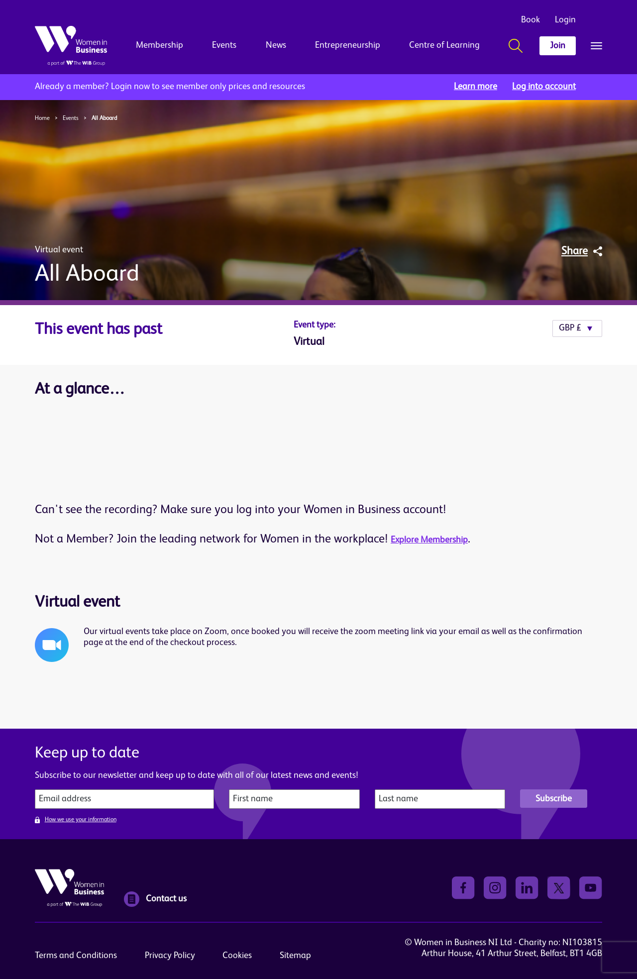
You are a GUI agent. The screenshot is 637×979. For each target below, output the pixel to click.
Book (530, 19)
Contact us (155, 899)
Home (42, 118)
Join (557, 45)
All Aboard (104, 118)
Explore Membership (429, 540)
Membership (159, 45)
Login (565, 19)
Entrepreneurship (347, 45)
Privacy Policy (170, 955)
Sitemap (295, 955)
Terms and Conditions (76, 955)
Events (224, 45)
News (276, 45)
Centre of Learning (444, 45)
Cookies (237, 955)
